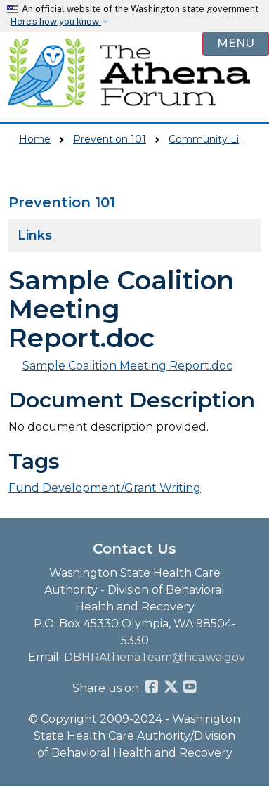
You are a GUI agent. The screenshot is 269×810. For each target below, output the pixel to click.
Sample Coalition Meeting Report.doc (127, 365)
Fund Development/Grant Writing (104, 488)
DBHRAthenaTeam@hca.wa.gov (154, 657)
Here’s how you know (56, 21)
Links (35, 235)
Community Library (216, 139)
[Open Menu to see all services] (235, 44)
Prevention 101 (109, 139)
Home (35, 139)
